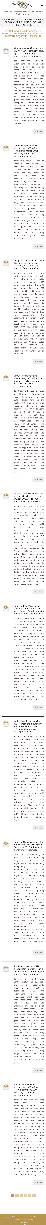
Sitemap (24, 1222)
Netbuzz (30, 1219)
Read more (38, 131)
